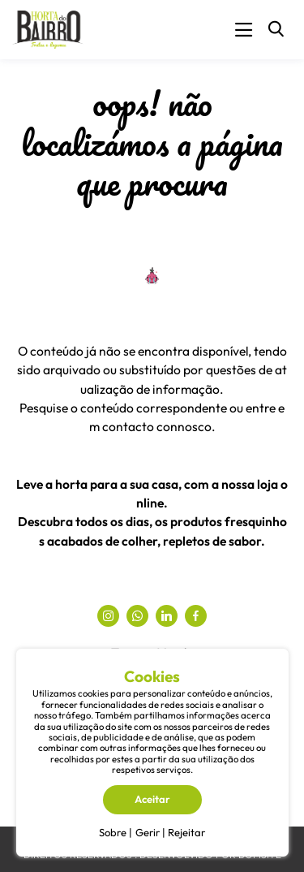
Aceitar (152, 798)
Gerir (147, 832)
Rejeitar (186, 832)
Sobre (112, 832)
